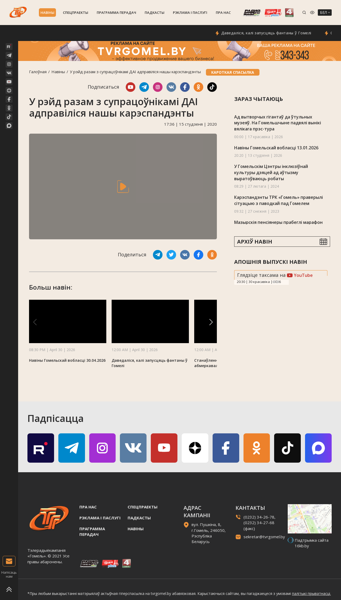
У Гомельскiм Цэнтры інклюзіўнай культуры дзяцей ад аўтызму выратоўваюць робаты (271, 172)
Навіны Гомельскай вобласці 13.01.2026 (276, 148)
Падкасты (154, 12)
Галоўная (38, 71)
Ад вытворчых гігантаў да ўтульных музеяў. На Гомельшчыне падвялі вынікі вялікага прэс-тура (277, 123)
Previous (274, 282)
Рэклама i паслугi (190, 12)
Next (277, 282)
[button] (211, 322)
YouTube (300, 275)
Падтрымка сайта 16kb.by (311, 542)
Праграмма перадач (116, 12)
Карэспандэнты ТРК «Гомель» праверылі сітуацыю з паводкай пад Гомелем (278, 200)
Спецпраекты (75, 12)
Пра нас (223, 12)
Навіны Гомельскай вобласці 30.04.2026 (67, 360)
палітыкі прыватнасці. (311, 593)
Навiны (47, 12)
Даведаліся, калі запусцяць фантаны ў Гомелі (274, 32)
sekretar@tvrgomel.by (264, 536)
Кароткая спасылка (232, 72)
